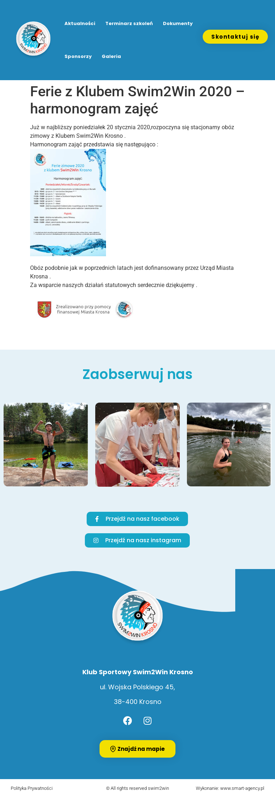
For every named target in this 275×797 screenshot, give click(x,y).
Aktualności (79, 23)
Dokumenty (178, 23)
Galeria (111, 56)
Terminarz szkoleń (129, 23)
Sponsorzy (78, 56)
